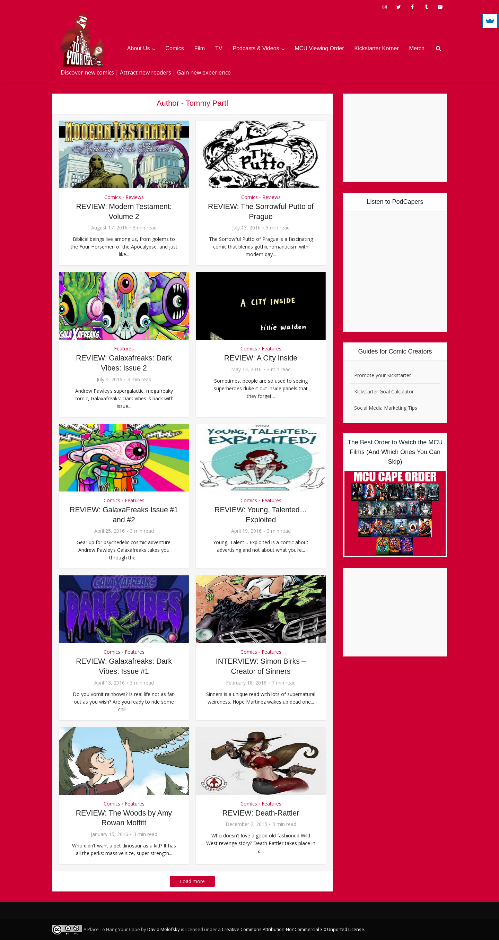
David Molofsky (163, 929)
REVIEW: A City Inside (261, 358)
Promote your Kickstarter (382, 375)
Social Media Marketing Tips (385, 407)
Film (199, 48)
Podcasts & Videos (256, 48)
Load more (192, 881)
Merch (416, 48)
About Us (138, 48)
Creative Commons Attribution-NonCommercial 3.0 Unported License (293, 929)
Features (124, 348)
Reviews (134, 197)
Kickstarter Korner (376, 48)
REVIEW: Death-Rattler (260, 812)
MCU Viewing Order (319, 48)
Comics (175, 48)
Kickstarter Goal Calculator (384, 391)
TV (218, 48)
